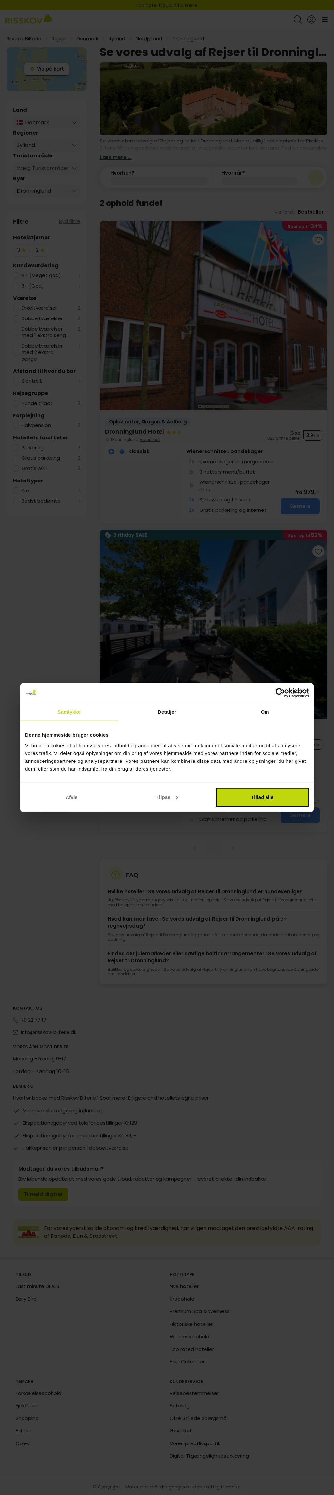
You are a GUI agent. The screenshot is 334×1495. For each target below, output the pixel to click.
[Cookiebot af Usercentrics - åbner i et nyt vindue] (280, 693)
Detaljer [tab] (167, 712)
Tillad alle (262, 797)
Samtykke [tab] (69, 712)
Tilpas (167, 797)
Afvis (72, 797)
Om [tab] (265, 712)
